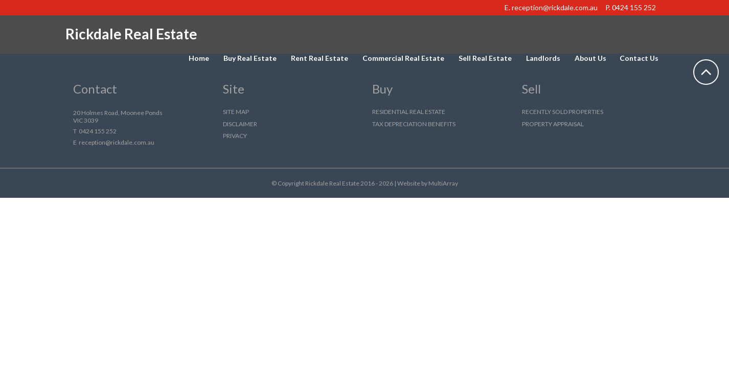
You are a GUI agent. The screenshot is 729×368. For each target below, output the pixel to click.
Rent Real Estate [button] (319, 58)
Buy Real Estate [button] (250, 58)
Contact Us (639, 58)
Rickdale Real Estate (131, 33)
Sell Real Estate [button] (485, 58)
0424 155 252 (634, 7)
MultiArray (443, 183)
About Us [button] (590, 58)
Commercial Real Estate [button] (403, 58)
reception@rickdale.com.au (555, 7)
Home (199, 58)
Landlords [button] (543, 58)
